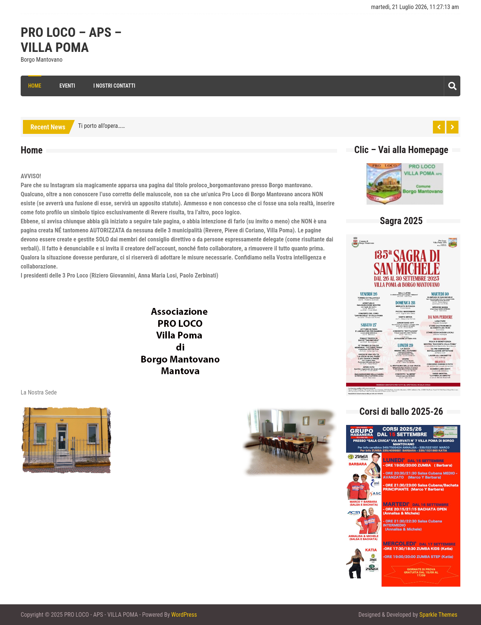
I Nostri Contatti (114, 86)
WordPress (184, 614)
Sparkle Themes (438, 614)
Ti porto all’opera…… (101, 125)
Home (34, 86)
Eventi (67, 86)
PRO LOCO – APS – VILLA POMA (71, 40)
